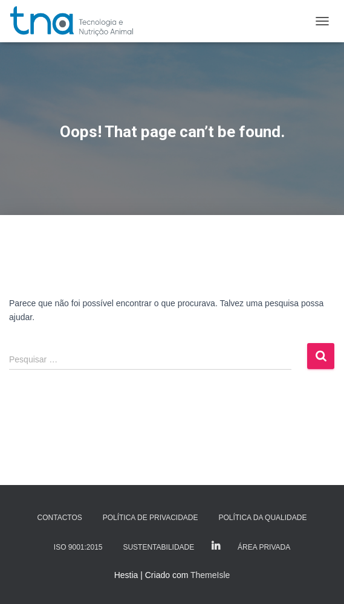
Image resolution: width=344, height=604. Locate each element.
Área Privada (264, 547)
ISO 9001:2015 (78, 547)
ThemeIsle (210, 575)
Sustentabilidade (158, 547)
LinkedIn (216, 547)
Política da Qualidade (262, 517)
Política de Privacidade (150, 517)
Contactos (59, 517)
